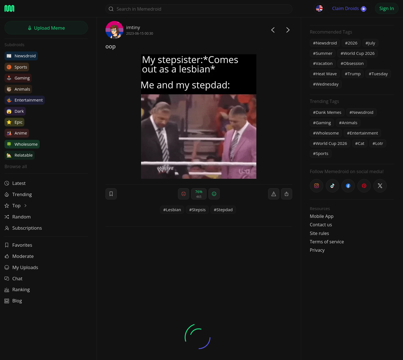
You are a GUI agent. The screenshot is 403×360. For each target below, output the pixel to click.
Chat (13, 278)
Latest (14, 183)
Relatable (19, 155)
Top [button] (16, 205)
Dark (15, 111)
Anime (16, 133)
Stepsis (199, 209)
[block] (286, 193)
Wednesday (327, 84)
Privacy (317, 250)
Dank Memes (328, 112)
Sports (16, 67)
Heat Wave (326, 73)
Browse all (15, 166)
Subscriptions (23, 228)
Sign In (386, 8)
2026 (352, 43)
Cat (361, 143)
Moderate (19, 256)
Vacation (324, 63)
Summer (324, 53)
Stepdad (225, 209)
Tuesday (379, 73)
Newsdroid (21, 55)
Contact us (321, 225)
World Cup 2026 (359, 53)
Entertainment (24, 100)
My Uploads (21, 267)
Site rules (319, 233)
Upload (46, 28)
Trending (18, 194)
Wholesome (22, 144)
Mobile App (322, 216)
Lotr (379, 143)
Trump (354, 73)
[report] (273, 193)
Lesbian (173, 209)
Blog (13, 300)
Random (17, 216)
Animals (18, 89)
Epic (14, 122)
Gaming (18, 78)
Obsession (353, 63)
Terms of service (327, 242)
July (371, 43)
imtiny (133, 27)
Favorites (18, 245)
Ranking (17, 289)
